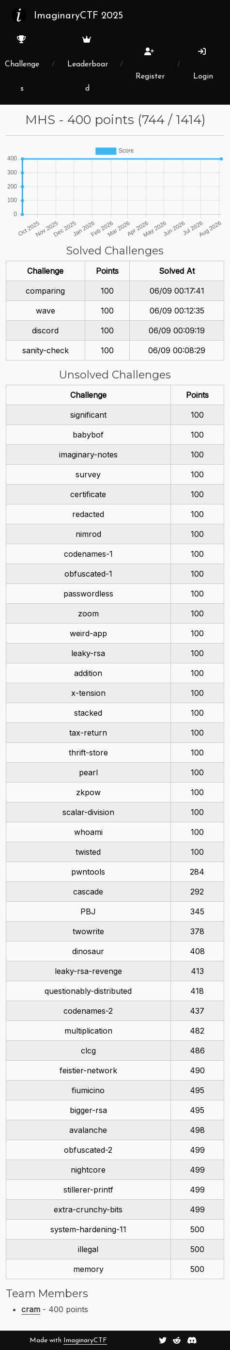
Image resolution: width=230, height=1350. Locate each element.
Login (203, 63)
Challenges (22, 64)
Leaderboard (87, 64)
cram (30, 1309)
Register (150, 63)
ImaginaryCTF (85, 1340)
